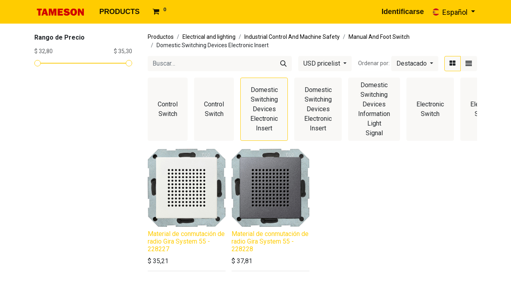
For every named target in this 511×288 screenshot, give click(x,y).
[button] (414, 63)
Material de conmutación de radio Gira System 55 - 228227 (186, 241)
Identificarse (403, 12)
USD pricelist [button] (322, 63)
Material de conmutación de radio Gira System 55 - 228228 (270, 241)
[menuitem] (119, 11)
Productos (161, 37)
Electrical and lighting (209, 37)
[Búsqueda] (283, 63)
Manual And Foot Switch (379, 37)
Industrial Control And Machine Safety (292, 37)
